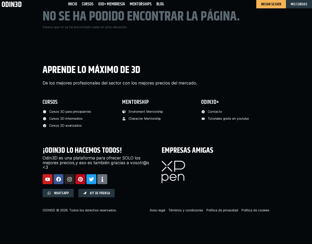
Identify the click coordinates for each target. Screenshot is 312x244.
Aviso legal (157, 210)
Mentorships (141, 4)
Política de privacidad (222, 210)
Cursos (88, 4)
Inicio (72, 4)
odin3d (12, 4)
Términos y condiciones (185, 210)
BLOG (160, 4)
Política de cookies (255, 210)
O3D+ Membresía (111, 4)
